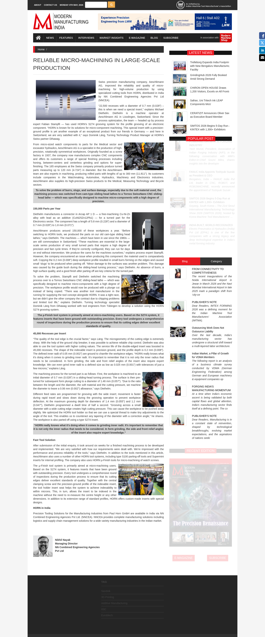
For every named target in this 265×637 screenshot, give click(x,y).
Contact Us (50, 5)
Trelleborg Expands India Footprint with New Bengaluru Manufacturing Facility (210, 66)
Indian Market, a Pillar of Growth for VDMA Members (210, 292)
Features (66, 38)
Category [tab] (216, 228)
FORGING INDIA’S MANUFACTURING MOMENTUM (211, 311)
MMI (142, 627)
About (37, 5)
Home (41, 49)
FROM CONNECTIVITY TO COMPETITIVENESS (208, 237)
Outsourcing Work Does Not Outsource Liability (208, 272)
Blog (154, 38)
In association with (214, 38)
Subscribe (170, 38)
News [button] (50, 38)
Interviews (86, 38)
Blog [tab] (185, 228)
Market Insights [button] (111, 38)
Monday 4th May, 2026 (71, 5)
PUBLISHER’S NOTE (204, 255)
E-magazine (137, 38)
